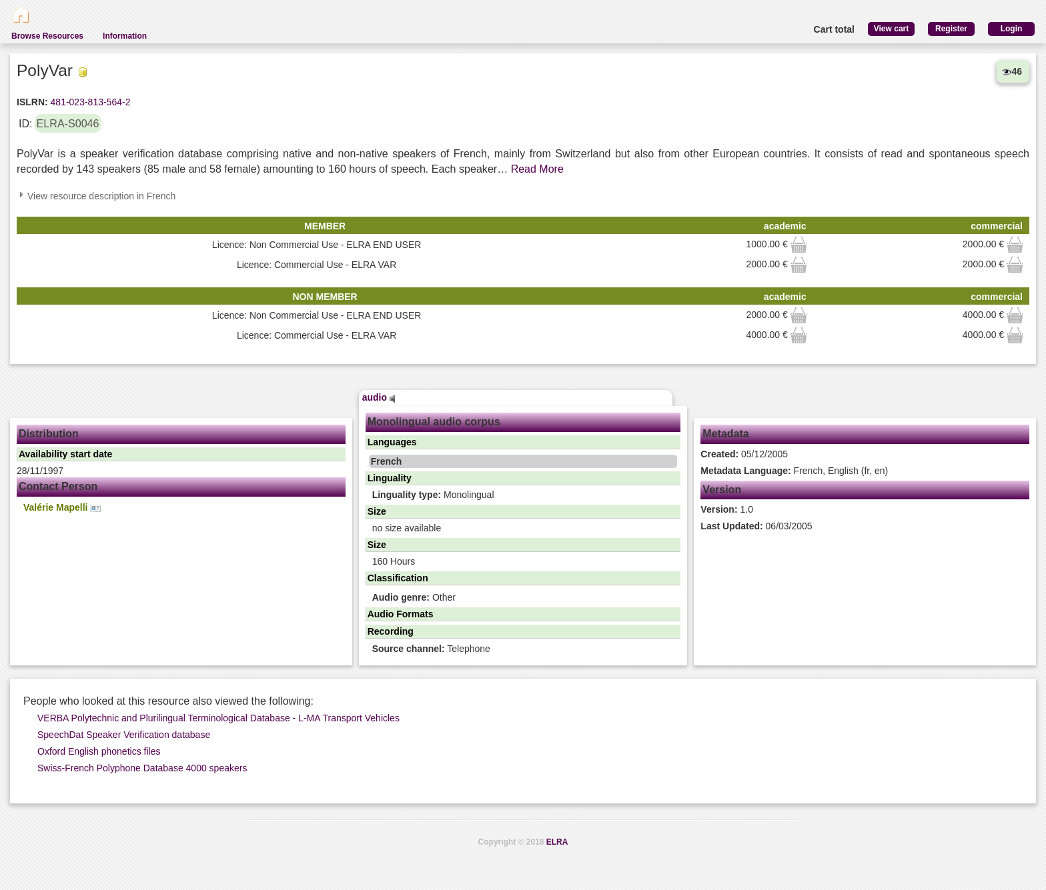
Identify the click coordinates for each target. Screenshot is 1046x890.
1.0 (726, 509)
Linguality (390, 478)
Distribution (49, 433)
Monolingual (433, 494)
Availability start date (65, 454)
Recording (391, 631)
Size (377, 511)
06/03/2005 (756, 526)
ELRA (557, 842)
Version (721, 489)
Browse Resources (47, 36)
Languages (392, 442)
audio (379, 397)
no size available (407, 528)
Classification (398, 578)
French (386, 461)
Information (125, 36)
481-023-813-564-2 (89, 102)
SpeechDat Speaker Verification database (123, 734)
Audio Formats (401, 614)
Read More (537, 169)
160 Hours (394, 561)
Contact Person (58, 486)
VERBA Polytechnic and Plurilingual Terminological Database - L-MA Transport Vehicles (218, 718)
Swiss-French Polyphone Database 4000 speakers (142, 768)
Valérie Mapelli (62, 507)
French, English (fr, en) (794, 470)
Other (414, 597)
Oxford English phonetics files (98, 751)
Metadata (725, 433)
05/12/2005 (744, 454)
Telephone (431, 648)
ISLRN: (32, 102)
